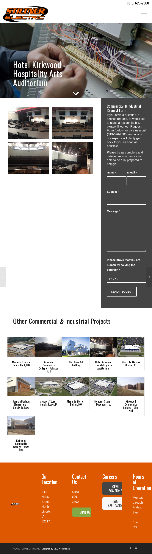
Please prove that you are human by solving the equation (123, 264)
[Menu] (142, 14)
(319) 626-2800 (75, 496)
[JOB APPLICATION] (115, 503)
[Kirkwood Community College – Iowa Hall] (3, 277)
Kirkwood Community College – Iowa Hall (21, 445)
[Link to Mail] (136, 548)
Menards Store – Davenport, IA (103, 402)
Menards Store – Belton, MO (76, 402)
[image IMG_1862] (30, 124)
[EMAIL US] (85, 512)
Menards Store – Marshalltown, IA (49, 402)
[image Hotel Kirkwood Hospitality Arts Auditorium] (74, 159)
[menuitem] (142, 14)
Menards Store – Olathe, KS (131, 363)
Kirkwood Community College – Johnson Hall (48, 366)
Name (111, 172)
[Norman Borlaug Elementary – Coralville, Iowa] (149, 277)
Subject (113, 191)
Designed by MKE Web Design (56, 549)
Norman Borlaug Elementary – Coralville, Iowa (21, 404)
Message (113, 211)
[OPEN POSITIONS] (115, 488)
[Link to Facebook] (130, 548)
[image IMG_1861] (74, 124)
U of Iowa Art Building (76, 363)
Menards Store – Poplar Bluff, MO (21, 363)
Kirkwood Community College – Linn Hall (130, 406)
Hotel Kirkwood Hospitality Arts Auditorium (103, 365)
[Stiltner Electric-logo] (25, 14)
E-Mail (132, 172)
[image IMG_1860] (30, 159)
